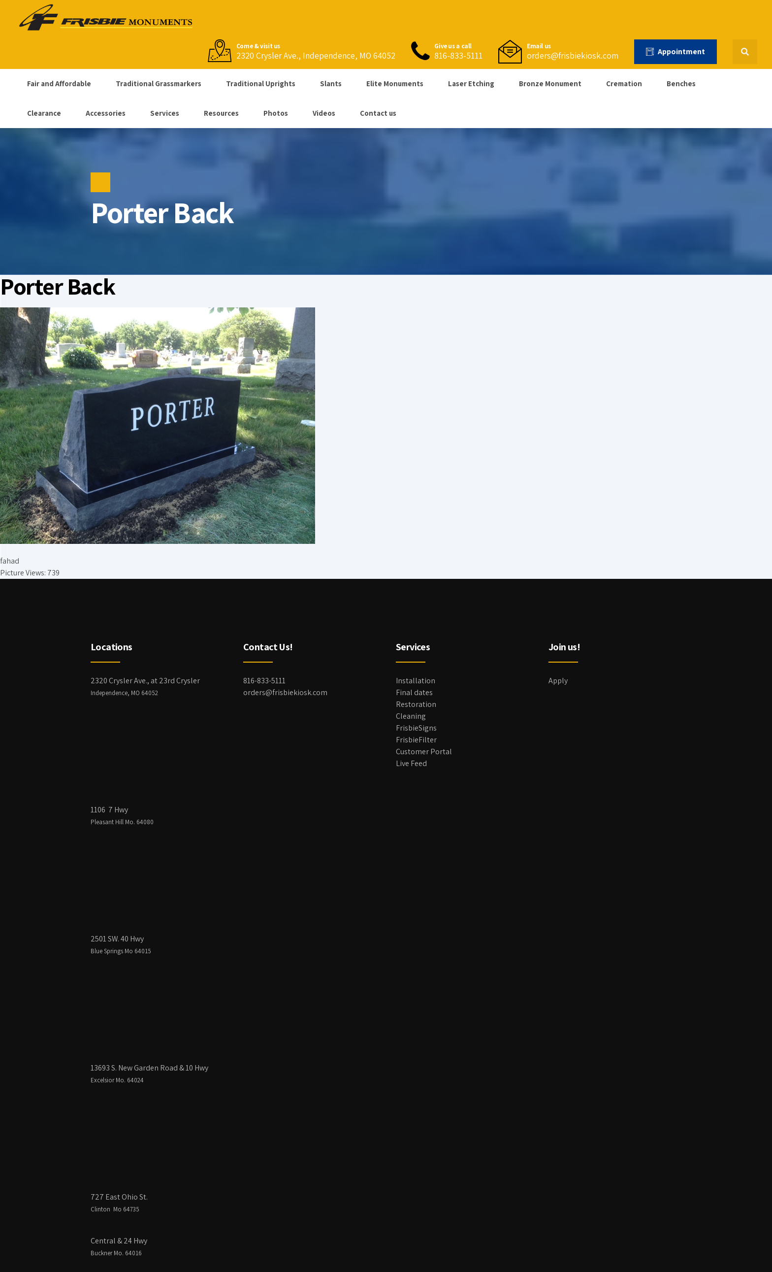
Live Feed (411, 763)
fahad (9, 561)
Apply (558, 680)
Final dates (414, 692)
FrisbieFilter (416, 740)
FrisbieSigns (416, 728)
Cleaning (411, 716)
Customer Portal (424, 751)
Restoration (416, 704)
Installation (415, 680)
